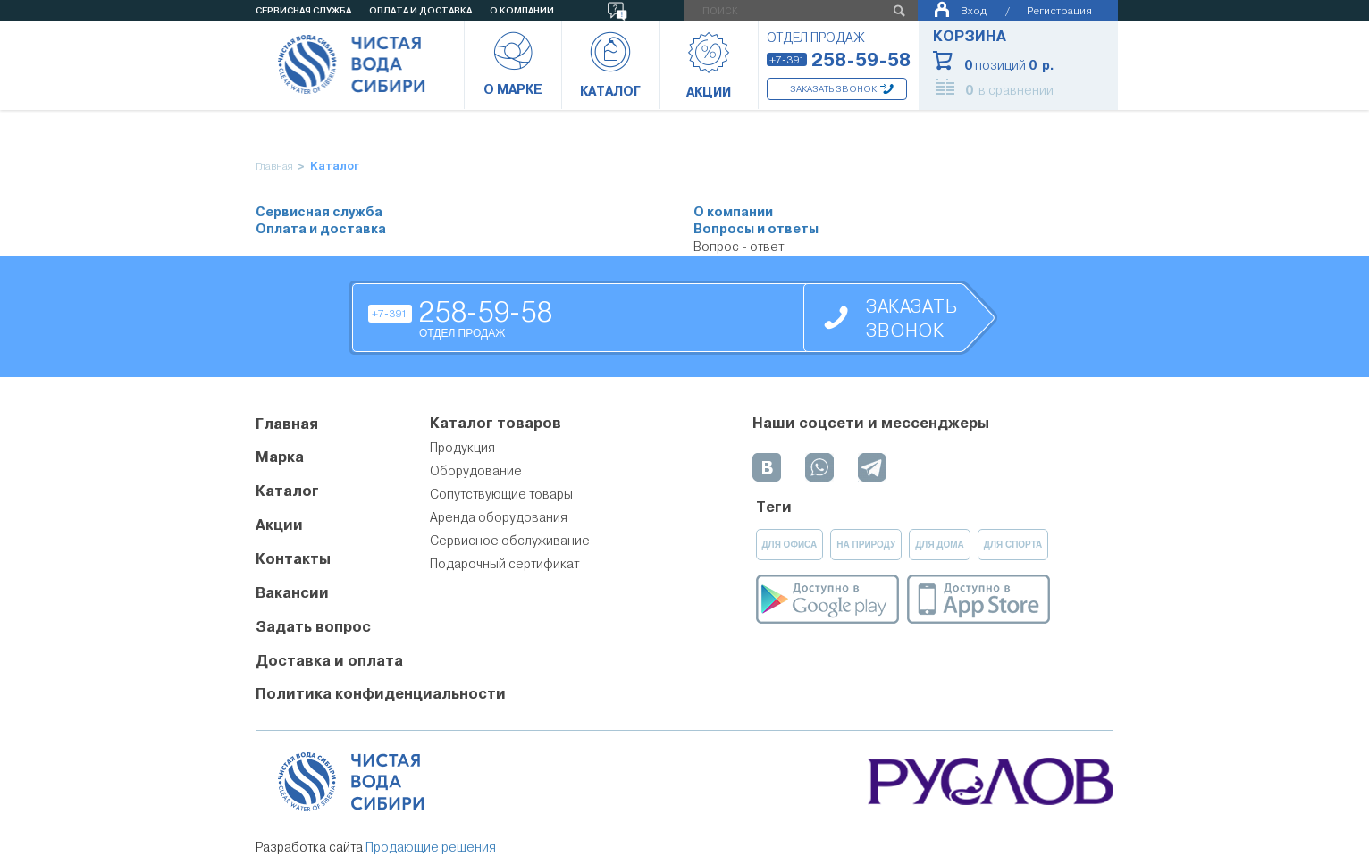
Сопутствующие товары (501, 494)
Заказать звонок (833, 89)
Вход (974, 10)
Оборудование (476, 471)
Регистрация (1059, 10)
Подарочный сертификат (504, 564)
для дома (939, 545)
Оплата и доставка (321, 229)
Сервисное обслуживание (510, 541)
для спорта (1013, 545)
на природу (865, 545)
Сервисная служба (319, 212)
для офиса (790, 545)
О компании (733, 212)
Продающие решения (430, 847)
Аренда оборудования (498, 517)
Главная (274, 167)
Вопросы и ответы (756, 229)
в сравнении (1009, 90)
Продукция (462, 448)
